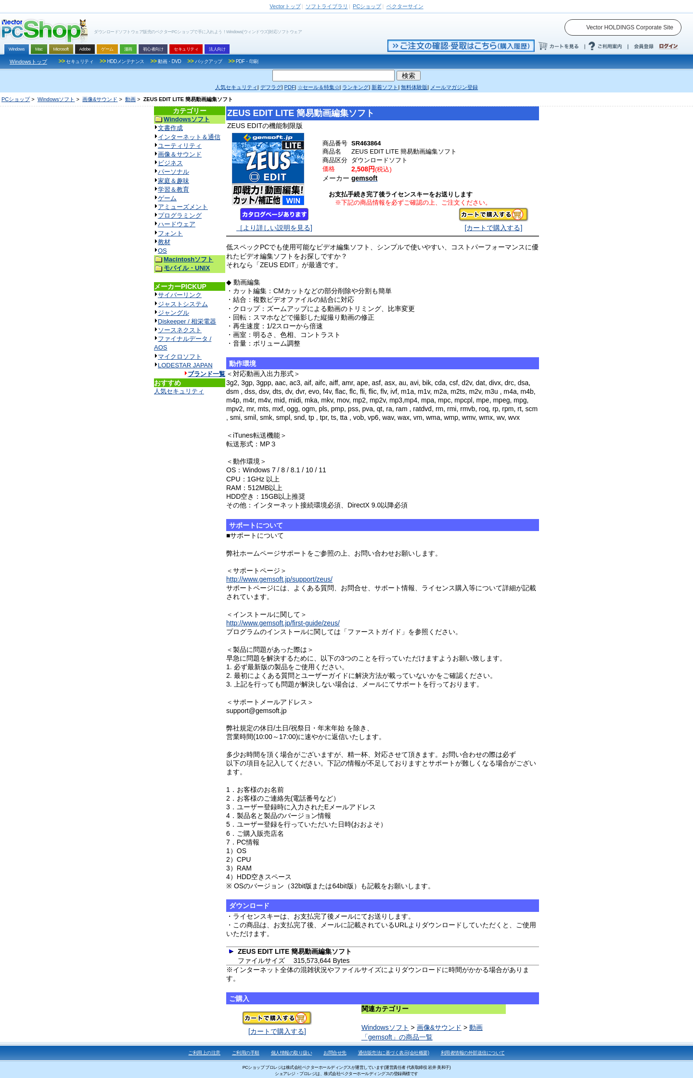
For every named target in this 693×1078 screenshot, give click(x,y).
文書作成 (170, 127)
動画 (130, 99)
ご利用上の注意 (204, 1052)
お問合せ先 (334, 1052)
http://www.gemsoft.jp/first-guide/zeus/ (283, 623)
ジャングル (173, 312)
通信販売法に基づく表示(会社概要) (393, 1052)
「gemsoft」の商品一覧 (397, 1037)
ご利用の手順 (245, 1052)
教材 (164, 242)
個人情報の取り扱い (291, 1052)
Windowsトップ (28, 62)
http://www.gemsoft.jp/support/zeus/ (279, 579)
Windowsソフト (56, 99)
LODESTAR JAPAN (185, 365)
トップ (285, 6)
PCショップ (15, 99)
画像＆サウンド (180, 154)
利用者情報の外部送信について (473, 1052)
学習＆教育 (173, 189)
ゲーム (167, 198)
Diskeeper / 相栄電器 (187, 321)
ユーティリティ (180, 145)
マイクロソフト (180, 356)
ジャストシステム (183, 304)
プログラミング (180, 215)
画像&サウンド (99, 99)
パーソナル (173, 171)
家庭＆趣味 (173, 180)
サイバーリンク (180, 295)
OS (162, 250)
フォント (170, 233)
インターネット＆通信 (189, 137)
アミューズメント (183, 206)
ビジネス (170, 163)
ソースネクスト (180, 330)
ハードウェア (176, 224)
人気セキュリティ (179, 391)
